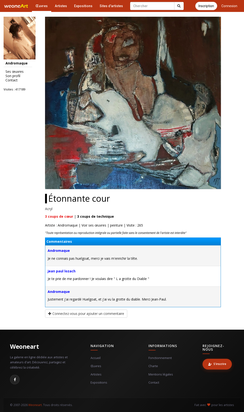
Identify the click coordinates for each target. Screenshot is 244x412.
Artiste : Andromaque (61, 225)
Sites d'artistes (111, 6)
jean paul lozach (62, 271)
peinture (116, 225)
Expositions (83, 6)
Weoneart (24, 346)
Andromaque (59, 250)
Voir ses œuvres (93, 225)
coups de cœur (59, 216)
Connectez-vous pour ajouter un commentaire (86, 313)
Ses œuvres (14, 71)
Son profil (12, 76)
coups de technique (95, 216)
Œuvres (42, 6)
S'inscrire (217, 364)
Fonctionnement (160, 358)
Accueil (96, 358)
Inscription (206, 6)
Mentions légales (160, 374)
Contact (11, 80)
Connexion (229, 6)
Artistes (61, 6)
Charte (153, 366)
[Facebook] (15, 379)
